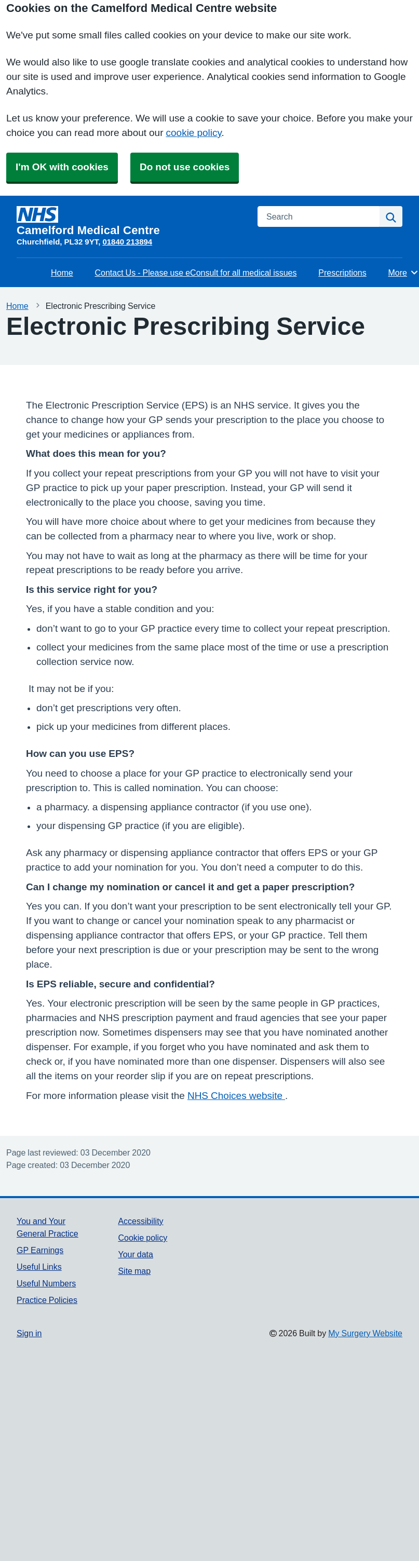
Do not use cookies (184, 167)
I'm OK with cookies (62, 167)
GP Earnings (40, 1250)
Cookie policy (142, 1237)
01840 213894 (127, 242)
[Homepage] (131, 221)
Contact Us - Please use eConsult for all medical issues (195, 272)
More (403, 272)
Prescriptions (342, 272)
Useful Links (39, 1267)
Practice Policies (47, 1300)
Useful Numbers (46, 1283)
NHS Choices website (236, 1096)
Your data (135, 1254)
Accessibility (140, 1221)
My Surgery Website (365, 1333)
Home (62, 272)
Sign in (29, 1333)
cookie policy (194, 133)
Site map (134, 1271)
